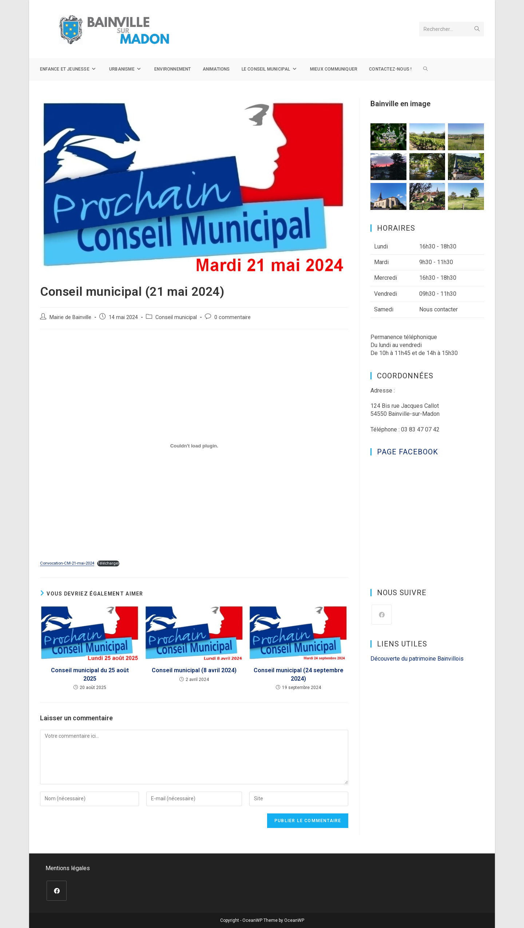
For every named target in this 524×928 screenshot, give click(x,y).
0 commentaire (232, 317)
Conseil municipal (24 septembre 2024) (299, 674)
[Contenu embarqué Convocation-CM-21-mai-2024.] (194, 445)
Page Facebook (407, 451)
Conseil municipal (176, 317)
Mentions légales (67, 868)
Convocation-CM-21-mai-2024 (67, 563)
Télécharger (108, 563)
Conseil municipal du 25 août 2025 (90, 674)
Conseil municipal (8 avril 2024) (194, 670)
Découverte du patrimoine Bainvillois (417, 658)
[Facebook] (382, 615)
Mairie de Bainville (70, 317)
